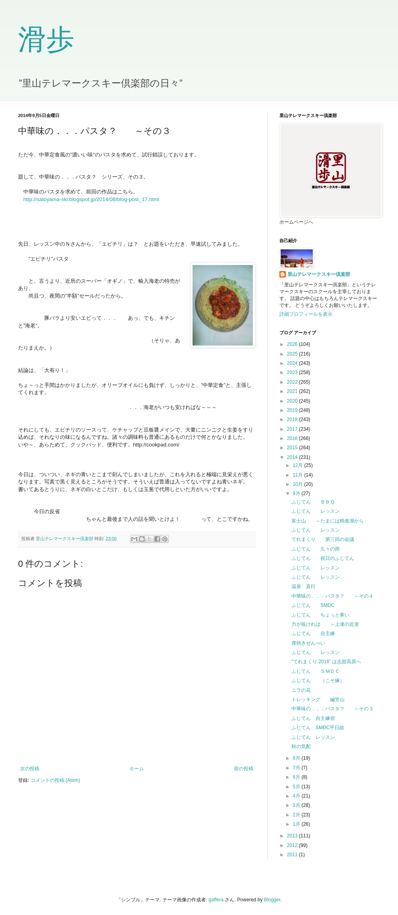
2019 (293, 410)
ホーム (136, 768)
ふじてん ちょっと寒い (320, 615)
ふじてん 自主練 (313, 633)
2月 (297, 815)
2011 (293, 854)
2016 (293, 438)
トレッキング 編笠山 (318, 699)
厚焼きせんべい (308, 643)
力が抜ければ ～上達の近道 (325, 624)
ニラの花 (301, 690)
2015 (293, 447)
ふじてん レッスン (315, 511)
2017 (293, 429)
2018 (293, 419)
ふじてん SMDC (312, 605)
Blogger (272, 900)
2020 (293, 401)
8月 (297, 758)
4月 (297, 796)
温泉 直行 (303, 586)
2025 (293, 354)
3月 (297, 805)
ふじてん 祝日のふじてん (322, 558)
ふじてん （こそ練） (318, 680)
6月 (297, 777)
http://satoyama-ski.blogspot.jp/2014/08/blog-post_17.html (91, 199)
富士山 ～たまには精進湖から (327, 521)
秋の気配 (301, 746)
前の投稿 (243, 768)
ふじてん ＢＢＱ (312, 502)
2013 (293, 836)
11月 (298, 475)
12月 (298, 465)
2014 (293, 457)
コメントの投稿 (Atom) (55, 780)
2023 (293, 372)
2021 (293, 391)
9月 (297, 493)
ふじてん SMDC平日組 (317, 727)
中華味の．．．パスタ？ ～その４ (332, 596)
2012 (293, 845)
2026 (293, 344)
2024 (293, 363)
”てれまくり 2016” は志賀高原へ (326, 661)
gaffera (216, 900)
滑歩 (46, 39)
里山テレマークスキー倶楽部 (318, 274)
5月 (297, 787)
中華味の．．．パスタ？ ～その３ (332, 708)
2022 (293, 382)
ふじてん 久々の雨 (315, 549)
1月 (297, 824)
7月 (297, 768)
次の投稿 (29, 768)
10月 (298, 484)
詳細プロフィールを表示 (305, 314)
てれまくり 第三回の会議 (322, 539)
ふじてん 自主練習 (313, 718)
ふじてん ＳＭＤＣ (315, 671)
